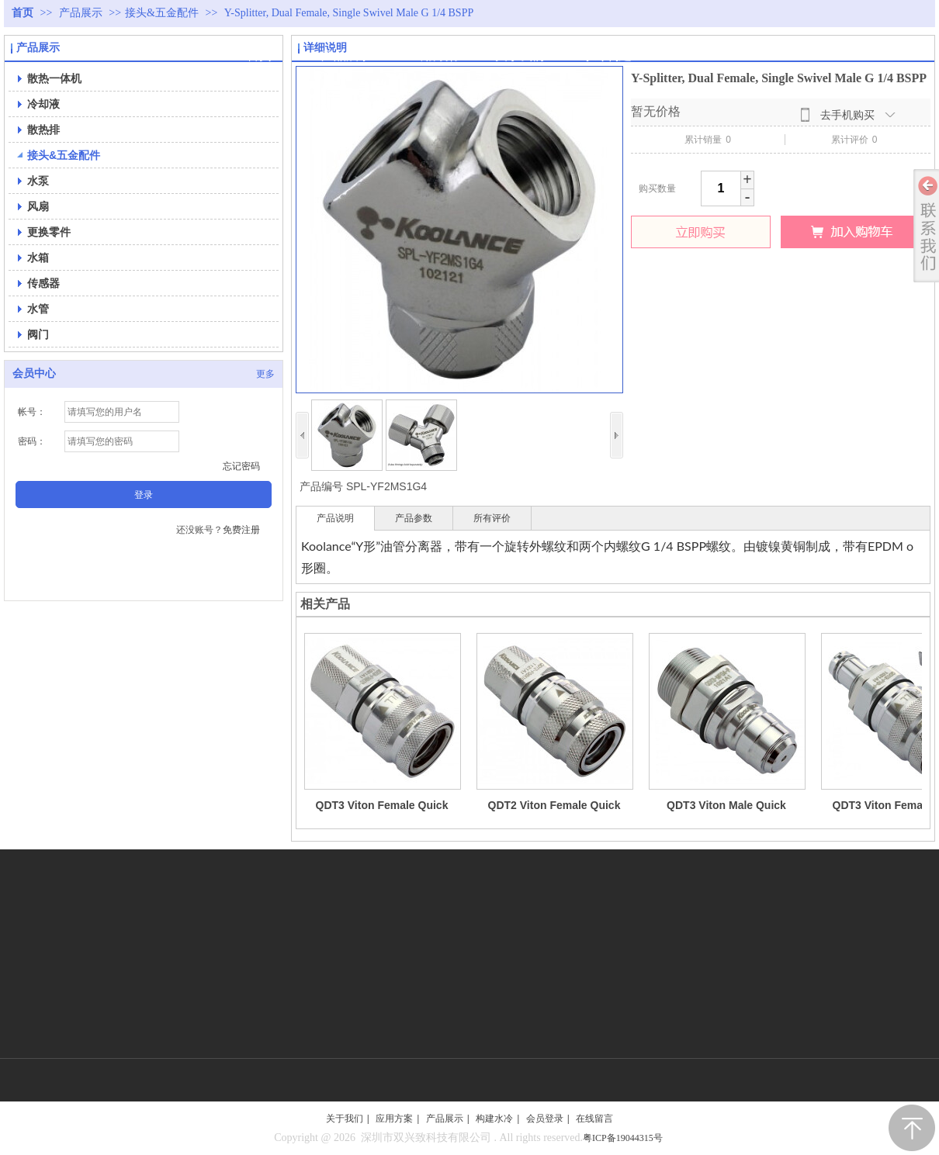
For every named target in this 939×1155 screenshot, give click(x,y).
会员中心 (34, 373)
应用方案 (394, 1118)
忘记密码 (241, 466)
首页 (22, 13)
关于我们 (344, 1118)
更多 (265, 374)
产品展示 (82, 13)
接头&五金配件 (162, 13)
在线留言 (594, 1118)
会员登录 (544, 1118)
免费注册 (241, 529)
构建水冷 (494, 1118)
